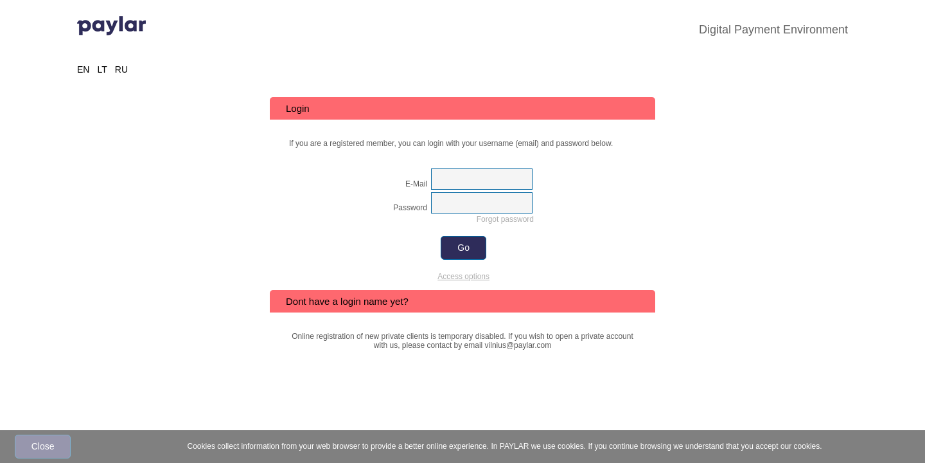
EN (83, 69)
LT (102, 69)
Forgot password (505, 219)
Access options (463, 276)
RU (121, 69)
